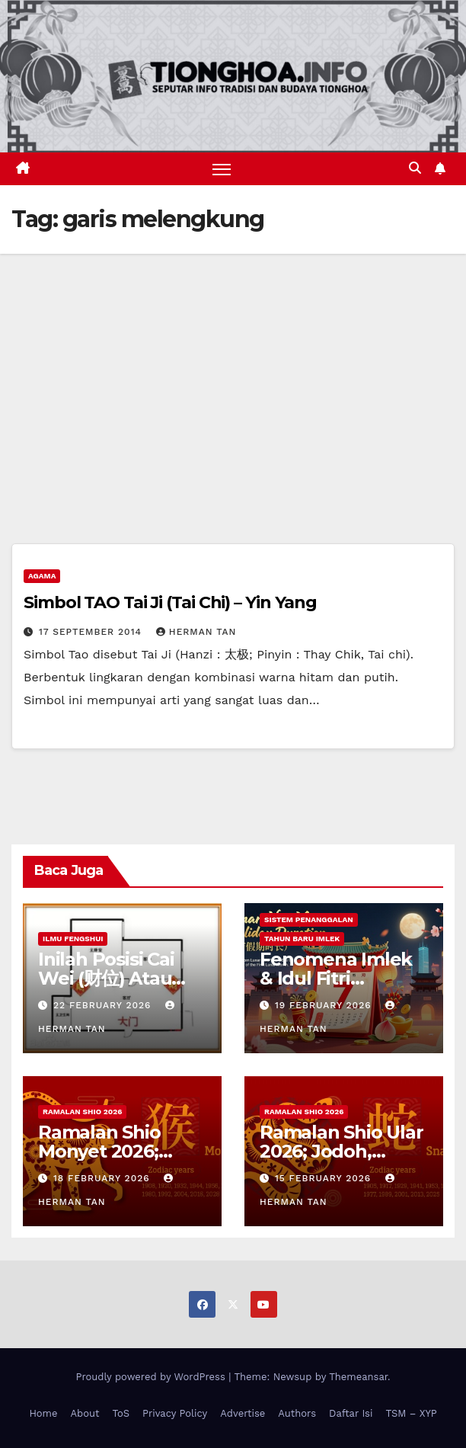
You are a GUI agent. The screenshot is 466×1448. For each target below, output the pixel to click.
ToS (121, 1413)
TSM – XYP (410, 1413)
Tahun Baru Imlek (302, 938)
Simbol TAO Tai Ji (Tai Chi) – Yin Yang (170, 602)
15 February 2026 (325, 1178)
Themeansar (358, 1376)
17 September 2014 (92, 631)
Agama (42, 576)
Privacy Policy (174, 1413)
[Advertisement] (233, 368)
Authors (297, 1413)
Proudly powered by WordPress (151, 1376)
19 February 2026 (325, 1005)
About (85, 1413)
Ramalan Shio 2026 (82, 1111)
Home (43, 1413)
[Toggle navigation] (221, 169)
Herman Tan (196, 631)
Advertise (242, 1413)
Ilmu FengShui (73, 938)
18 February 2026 (103, 1178)
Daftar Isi (350, 1413)
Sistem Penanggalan (308, 919)
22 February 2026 (104, 1005)
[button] (415, 168)
